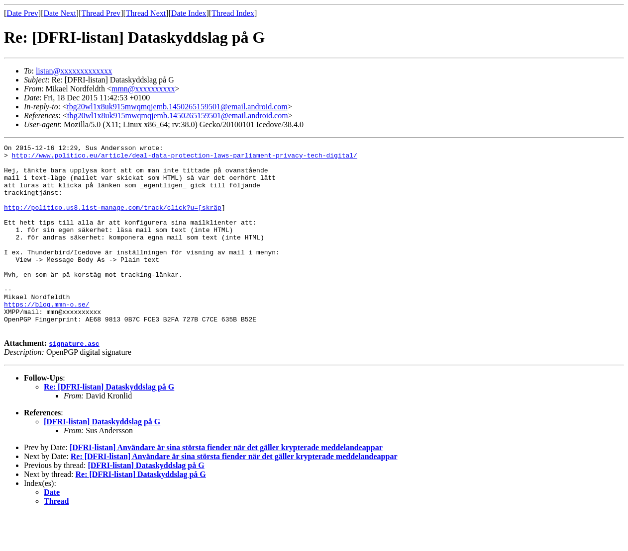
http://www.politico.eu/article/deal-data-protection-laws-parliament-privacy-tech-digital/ (184, 158)
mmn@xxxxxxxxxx (143, 88)
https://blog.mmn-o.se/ (47, 336)
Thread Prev (100, 13)
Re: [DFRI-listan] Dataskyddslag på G (109, 424)
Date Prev (22, 13)
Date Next (60, 13)
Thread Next (146, 13)
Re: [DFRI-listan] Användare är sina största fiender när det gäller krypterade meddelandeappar (234, 493)
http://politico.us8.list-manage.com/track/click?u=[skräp (112, 220)
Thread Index (232, 13)
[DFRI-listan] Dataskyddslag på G (102, 459)
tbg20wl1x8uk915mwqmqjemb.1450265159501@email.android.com (177, 106)
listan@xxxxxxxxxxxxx (74, 71)
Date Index (189, 13)
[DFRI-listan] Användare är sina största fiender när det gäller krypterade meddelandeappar (226, 484)
